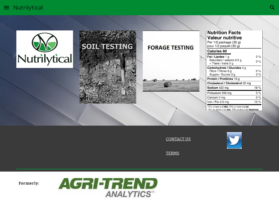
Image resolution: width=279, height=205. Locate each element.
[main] (181, 139)
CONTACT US (178, 138)
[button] (6, 7)
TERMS (172, 153)
